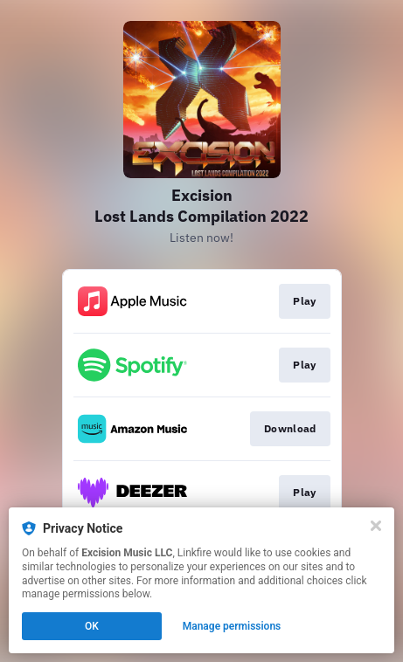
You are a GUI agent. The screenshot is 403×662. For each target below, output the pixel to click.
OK (92, 626)
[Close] (376, 526)
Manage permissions (232, 626)
